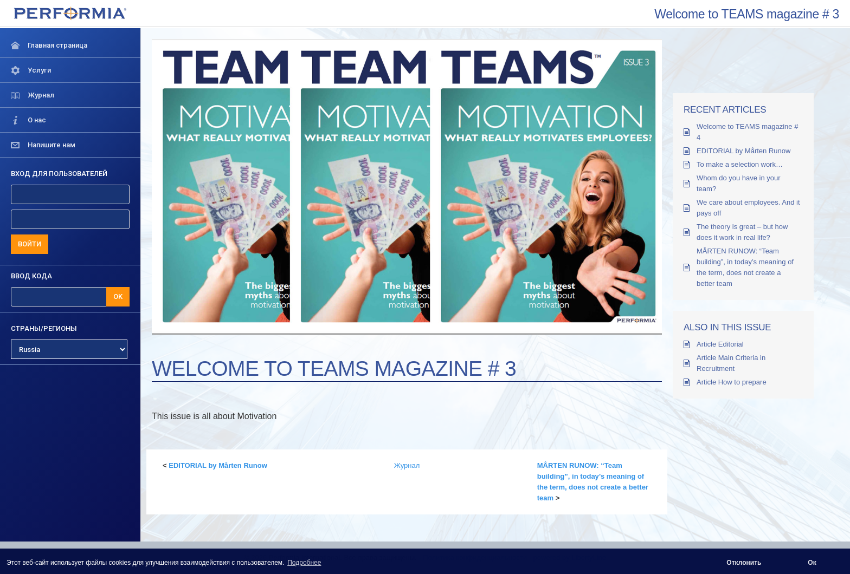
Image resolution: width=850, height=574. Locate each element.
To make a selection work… (740, 164)
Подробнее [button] (304, 562)
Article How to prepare (732, 382)
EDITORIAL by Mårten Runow (218, 465)
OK (118, 296)
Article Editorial (720, 344)
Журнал (407, 465)
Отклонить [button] (743, 562)
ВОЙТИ (29, 244)
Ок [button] (812, 562)
